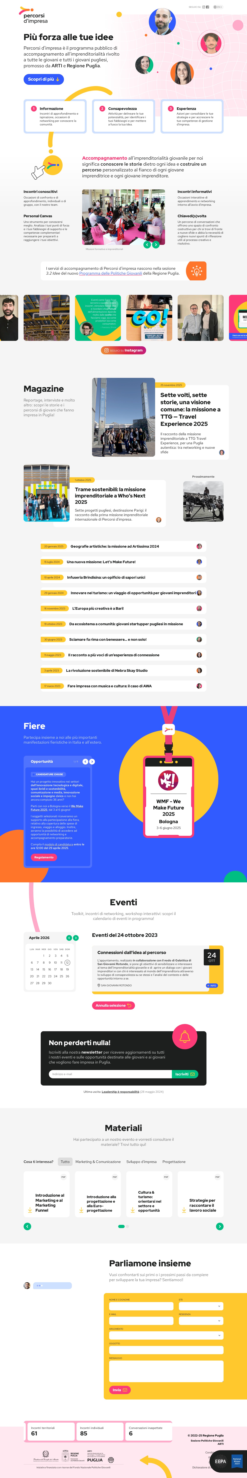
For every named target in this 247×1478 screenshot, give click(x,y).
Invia (117, 1390)
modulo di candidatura (58, 844)
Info (213, 985)
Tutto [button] (65, 1161)
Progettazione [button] (174, 1161)
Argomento (116, 1329)
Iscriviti (181, 1074)
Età (181, 1299)
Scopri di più (41, 79)
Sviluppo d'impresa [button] (141, 1161)
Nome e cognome (119, 1299)
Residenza (185, 1314)
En (220, 7)
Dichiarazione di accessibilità (208, 1467)
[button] (147, 244)
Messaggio (115, 1358)
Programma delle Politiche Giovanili (110, 273)
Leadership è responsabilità (120, 1092)
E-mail (112, 1314)
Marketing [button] (98, 1161)
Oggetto (114, 1343)
